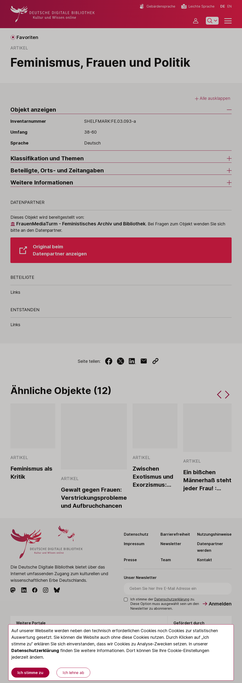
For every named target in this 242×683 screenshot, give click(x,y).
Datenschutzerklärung (35, 650)
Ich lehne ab (73, 672)
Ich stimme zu (30, 672)
